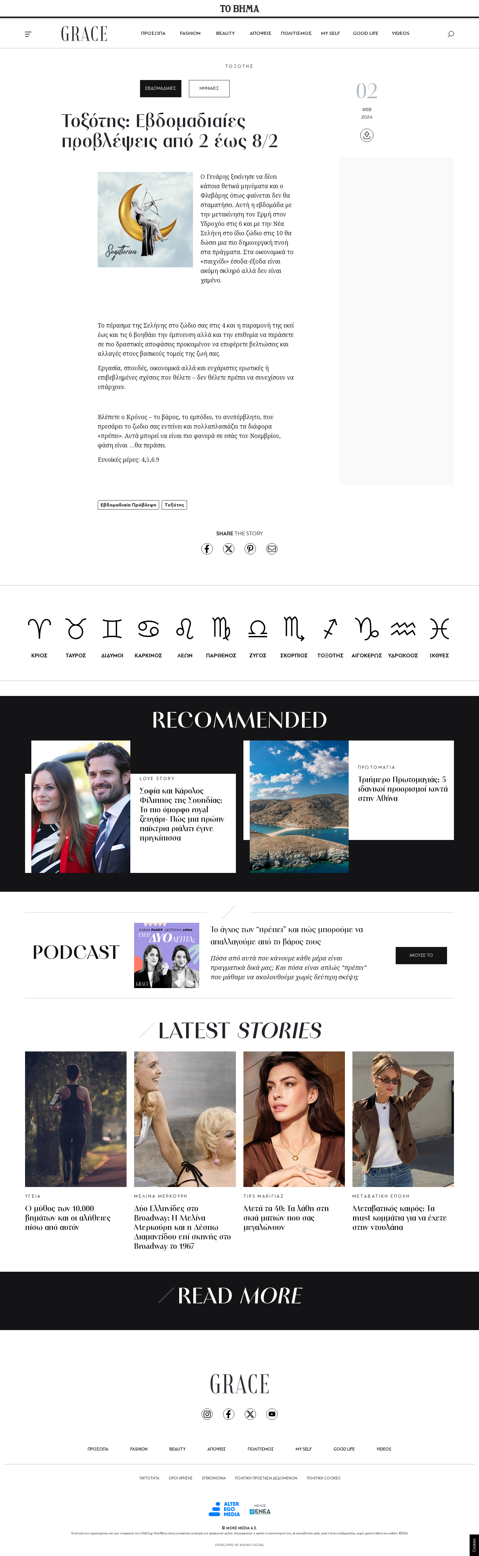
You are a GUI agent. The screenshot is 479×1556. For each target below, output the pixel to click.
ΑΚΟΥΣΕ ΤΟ (421, 955)
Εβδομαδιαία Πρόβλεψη (128, 505)
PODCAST (76, 954)
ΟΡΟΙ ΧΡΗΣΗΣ (181, 1478)
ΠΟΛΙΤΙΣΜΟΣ (296, 33)
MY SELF (330, 33)
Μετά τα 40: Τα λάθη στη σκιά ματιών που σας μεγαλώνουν (286, 1218)
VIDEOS (400, 33)
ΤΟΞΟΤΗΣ (239, 66)
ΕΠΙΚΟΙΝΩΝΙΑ (214, 1478)
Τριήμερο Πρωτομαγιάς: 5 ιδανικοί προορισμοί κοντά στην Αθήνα (403, 789)
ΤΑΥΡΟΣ (75, 655)
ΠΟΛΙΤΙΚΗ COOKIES (323, 1478)
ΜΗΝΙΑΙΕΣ (209, 88)
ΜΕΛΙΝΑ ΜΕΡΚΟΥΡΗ (161, 1196)
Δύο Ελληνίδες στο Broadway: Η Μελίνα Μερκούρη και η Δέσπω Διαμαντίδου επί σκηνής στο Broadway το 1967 (182, 1228)
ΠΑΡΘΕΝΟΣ (221, 655)
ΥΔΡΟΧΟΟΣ (403, 655)
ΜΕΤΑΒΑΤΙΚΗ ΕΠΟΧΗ (381, 1196)
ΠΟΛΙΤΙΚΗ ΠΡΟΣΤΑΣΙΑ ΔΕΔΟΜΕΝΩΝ (266, 1478)
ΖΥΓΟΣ (258, 655)
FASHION (190, 33)
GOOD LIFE (365, 33)
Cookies (474, 1545)
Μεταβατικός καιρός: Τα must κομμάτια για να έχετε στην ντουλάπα (399, 1218)
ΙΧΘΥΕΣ (439, 655)
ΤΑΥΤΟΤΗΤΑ (149, 1478)
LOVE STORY (157, 779)
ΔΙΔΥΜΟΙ (112, 655)
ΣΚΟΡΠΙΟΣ (294, 655)
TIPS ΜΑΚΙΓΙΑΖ (263, 1196)
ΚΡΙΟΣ (39, 655)
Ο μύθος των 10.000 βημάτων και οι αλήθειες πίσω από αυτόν (68, 1218)
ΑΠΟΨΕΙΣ (261, 33)
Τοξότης (174, 505)
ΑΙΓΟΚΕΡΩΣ (366, 655)
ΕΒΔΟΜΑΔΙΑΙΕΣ (160, 88)
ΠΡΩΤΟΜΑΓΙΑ (377, 767)
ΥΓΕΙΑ (33, 1196)
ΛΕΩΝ (185, 655)
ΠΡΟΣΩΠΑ (153, 33)
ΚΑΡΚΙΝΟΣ (148, 655)
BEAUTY (225, 33)
